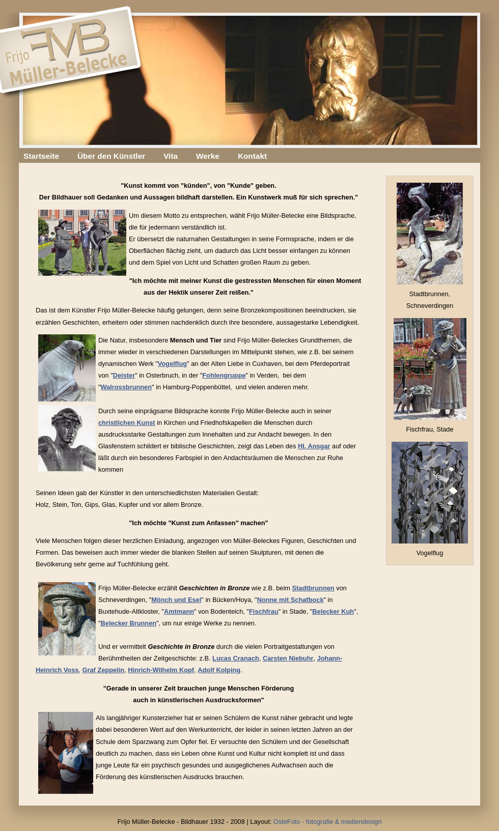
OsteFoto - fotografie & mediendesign (327, 821)
